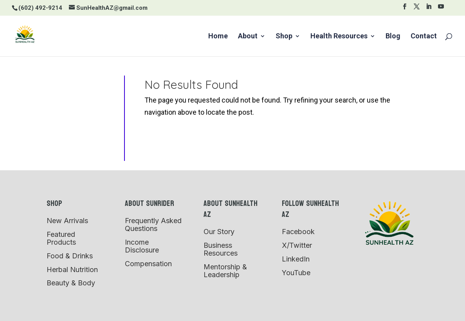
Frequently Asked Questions (153, 224)
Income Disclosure (142, 246)
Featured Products (61, 238)
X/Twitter (297, 245)
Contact (424, 36)
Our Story (219, 231)
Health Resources (339, 36)
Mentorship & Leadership (225, 271)
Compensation (148, 264)
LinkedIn (296, 259)
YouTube (296, 273)
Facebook (298, 231)
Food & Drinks (70, 256)
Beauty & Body (71, 283)
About (248, 36)
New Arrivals (67, 220)
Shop (284, 36)
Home (218, 36)
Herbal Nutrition (72, 269)
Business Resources (221, 249)
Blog (393, 36)
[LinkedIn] (429, 9)
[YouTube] (441, 9)
